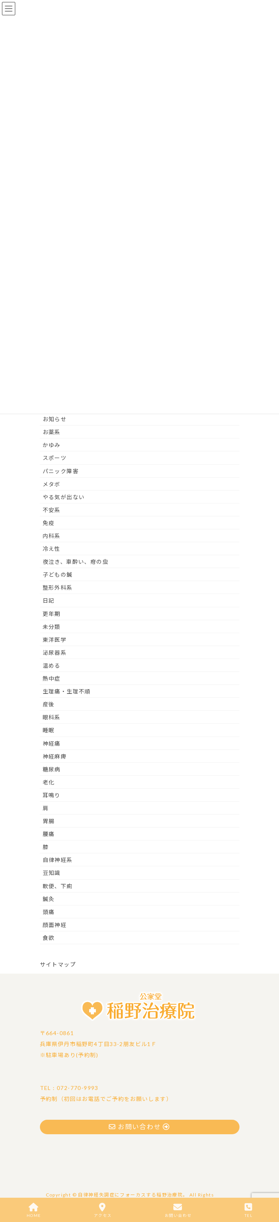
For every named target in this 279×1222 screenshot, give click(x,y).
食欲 (49, 937)
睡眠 (49, 730)
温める (52, 665)
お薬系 (52, 432)
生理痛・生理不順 (67, 691)
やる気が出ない (64, 497)
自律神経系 (58, 859)
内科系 (52, 535)
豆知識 (52, 872)
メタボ (52, 484)
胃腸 (49, 821)
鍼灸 (49, 899)
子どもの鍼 (58, 574)
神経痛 (52, 743)
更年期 (52, 613)
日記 (49, 600)
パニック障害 (61, 471)
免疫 (49, 523)
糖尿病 (52, 769)
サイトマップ (58, 964)
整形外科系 (58, 587)
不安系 (52, 510)
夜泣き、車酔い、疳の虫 (75, 561)
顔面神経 (55, 924)
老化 (49, 782)
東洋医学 (55, 639)
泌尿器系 (55, 652)
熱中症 (52, 678)
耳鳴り (52, 795)
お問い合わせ (178, 1210)
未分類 (52, 626)
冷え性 (52, 548)
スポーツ (55, 457)
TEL (248, 1210)
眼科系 (52, 717)
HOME (34, 1210)
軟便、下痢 (58, 886)
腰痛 (49, 834)
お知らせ (55, 419)
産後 (49, 704)
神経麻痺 (55, 756)
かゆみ (52, 445)
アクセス (103, 1210)
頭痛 (49, 912)
